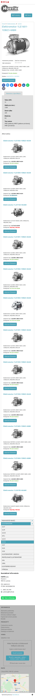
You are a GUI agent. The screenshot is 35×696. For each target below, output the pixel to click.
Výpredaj (5, 569)
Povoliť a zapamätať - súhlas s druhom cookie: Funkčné (17, 658)
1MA (3, 560)
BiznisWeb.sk (16, 694)
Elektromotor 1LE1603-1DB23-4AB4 (17, 426)
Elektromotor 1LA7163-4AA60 (15, 205)
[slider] (18, 62)
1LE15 (4, 539)
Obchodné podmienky (7, 611)
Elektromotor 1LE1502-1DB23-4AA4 (17, 141)
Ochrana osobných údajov (8, 615)
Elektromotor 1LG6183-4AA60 (14, 490)
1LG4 (3, 548)
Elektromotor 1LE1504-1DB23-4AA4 (17, 394)
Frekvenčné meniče (18, 520)
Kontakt (3, 619)
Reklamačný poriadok (7, 613)
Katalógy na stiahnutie (7, 631)
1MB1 (3, 563)
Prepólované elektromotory (12, 557)
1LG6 (3, 551)
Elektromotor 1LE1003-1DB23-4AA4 (17, 298)
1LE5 (3, 545)
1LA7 (3, 527)
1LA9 (3, 530)
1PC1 (3, 536)
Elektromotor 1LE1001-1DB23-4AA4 (17, 237)
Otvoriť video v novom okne (17, 663)
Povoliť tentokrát (17, 653)
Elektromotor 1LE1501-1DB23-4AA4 (17, 330)
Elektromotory (18, 523)
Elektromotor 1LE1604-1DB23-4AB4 (17, 458)
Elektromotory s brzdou (10, 554)
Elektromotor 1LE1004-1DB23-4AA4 (17, 173)
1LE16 (4, 542)
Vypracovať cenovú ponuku (9, 617)
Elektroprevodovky (9, 566)
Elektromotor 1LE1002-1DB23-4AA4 (17, 269)
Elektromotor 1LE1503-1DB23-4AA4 (17, 362)
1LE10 (4, 533)
